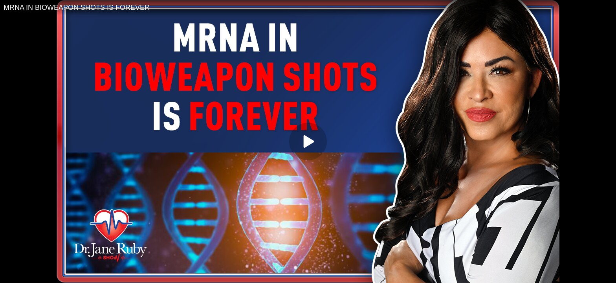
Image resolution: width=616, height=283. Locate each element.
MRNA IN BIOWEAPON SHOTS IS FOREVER (77, 7)
